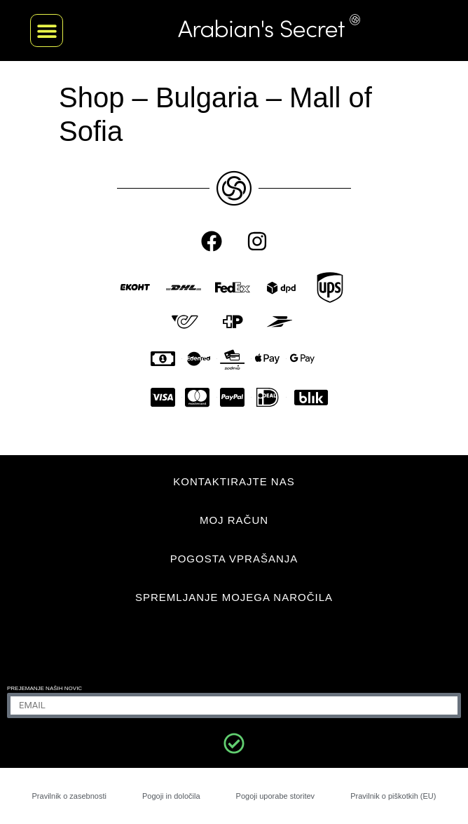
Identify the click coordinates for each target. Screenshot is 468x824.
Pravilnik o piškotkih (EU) (393, 796)
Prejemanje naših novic (44, 688)
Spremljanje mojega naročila (234, 597)
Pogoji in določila (171, 796)
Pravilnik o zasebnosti (69, 796)
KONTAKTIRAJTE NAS (233, 481)
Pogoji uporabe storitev (275, 796)
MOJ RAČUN (234, 520)
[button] (46, 30)
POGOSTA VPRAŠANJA (234, 559)
